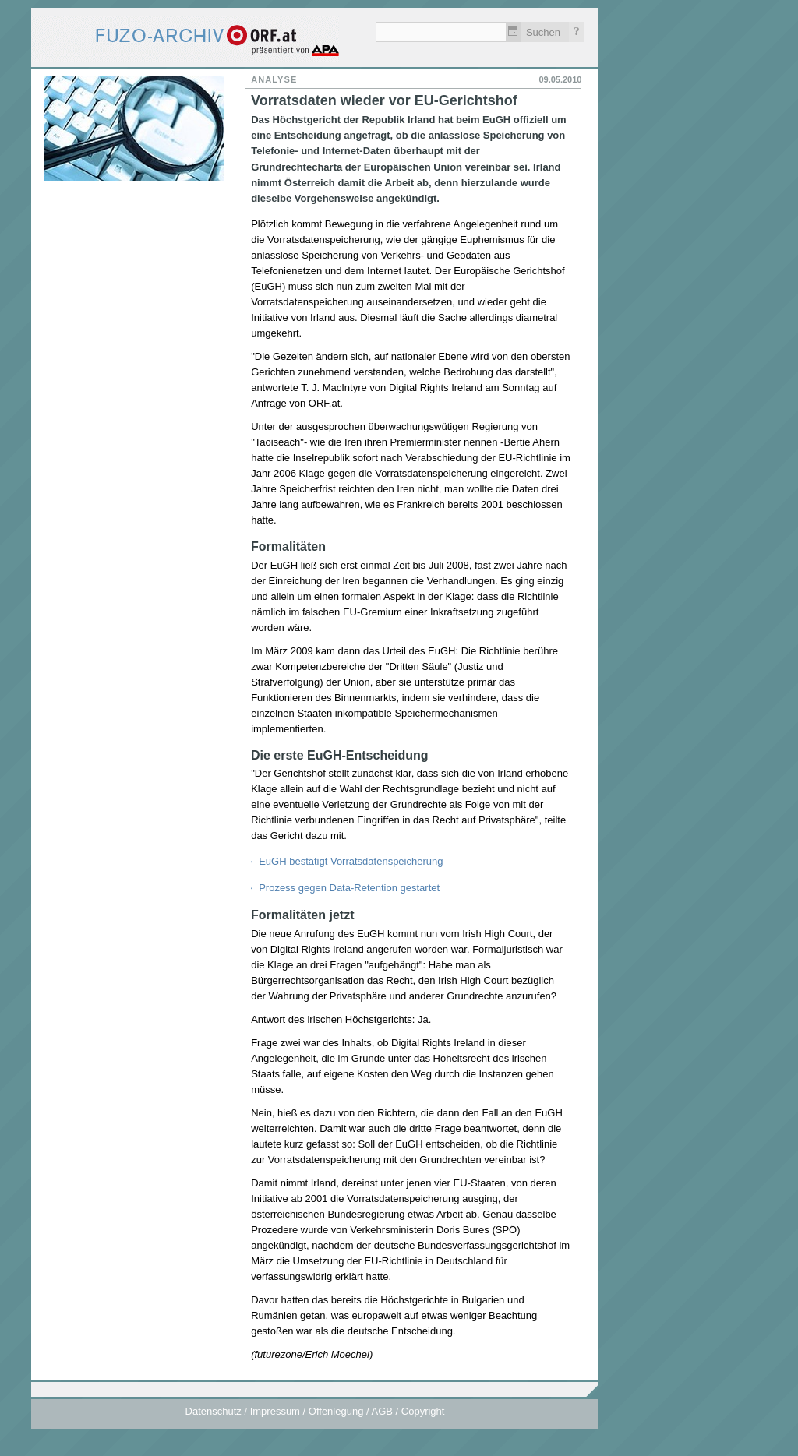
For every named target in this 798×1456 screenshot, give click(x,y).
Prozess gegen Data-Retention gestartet (349, 888)
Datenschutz (213, 1411)
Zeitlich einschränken (513, 32)
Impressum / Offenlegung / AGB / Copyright (347, 1411)
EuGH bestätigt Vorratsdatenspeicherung (351, 861)
